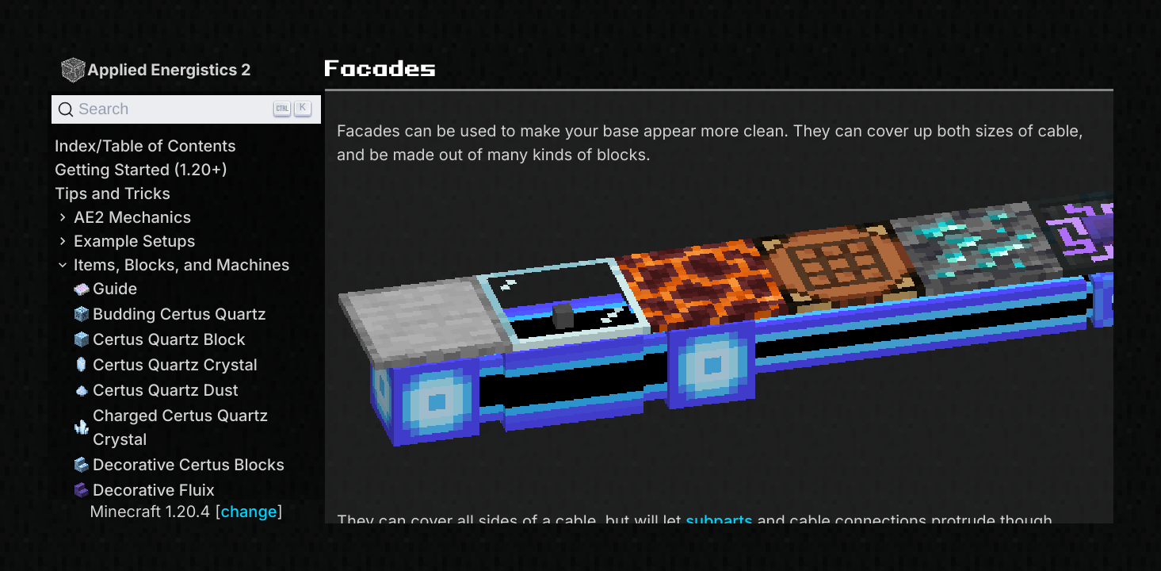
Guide (105, 288)
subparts (719, 521)
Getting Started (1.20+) (141, 169)
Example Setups (125, 241)
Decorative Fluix (144, 490)
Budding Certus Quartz (170, 314)
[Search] (186, 109)
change (248, 511)
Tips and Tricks (112, 193)
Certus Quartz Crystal (166, 364)
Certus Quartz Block (160, 339)
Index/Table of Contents (145, 145)
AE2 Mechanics (123, 217)
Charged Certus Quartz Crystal (171, 427)
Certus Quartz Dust (156, 390)
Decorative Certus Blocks (179, 464)
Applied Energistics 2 (155, 69)
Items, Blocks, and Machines (172, 264)
